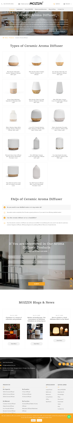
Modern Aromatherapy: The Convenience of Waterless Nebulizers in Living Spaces (36, 319)
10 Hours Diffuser (26, 394)
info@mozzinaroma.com (26, 4)
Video (59, 404)
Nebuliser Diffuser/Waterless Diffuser (29, 410)
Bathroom (48, 392)
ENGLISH (68, 4)
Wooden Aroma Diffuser (9, 411)
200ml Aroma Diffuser (9, 394)
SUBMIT (36, 284)
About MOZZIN (29, 10)
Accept (39, 420)
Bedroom (48, 394)
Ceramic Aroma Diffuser (21, 37)
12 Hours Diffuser (26, 396)
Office (47, 399)
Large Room (49, 389)
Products (11, 10)
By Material (6, 401)
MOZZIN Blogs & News (36, 302)
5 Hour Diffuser (26, 391)
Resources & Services (40, 10)
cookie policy (40, 417)
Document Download (60, 400)
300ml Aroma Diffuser (9, 396)
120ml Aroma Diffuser (8, 391)
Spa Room (48, 401)
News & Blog (52, 10)
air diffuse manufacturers (12, 29)
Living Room (49, 396)
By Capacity (6, 389)
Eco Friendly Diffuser (8, 408)
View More (13, 343)
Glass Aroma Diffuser (8, 406)
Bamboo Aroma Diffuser (9, 413)
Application (20, 10)
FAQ (59, 406)
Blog (59, 396)
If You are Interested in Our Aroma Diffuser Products (36, 245)
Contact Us (61, 10)
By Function (25, 401)
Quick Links (62, 384)
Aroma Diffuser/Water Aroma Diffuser (30, 405)
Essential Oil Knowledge (61, 393)
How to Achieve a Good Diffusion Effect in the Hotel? (59, 318)
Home (6, 37)
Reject (33, 420)
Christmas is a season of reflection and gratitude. (14, 318)
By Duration (25, 389)
